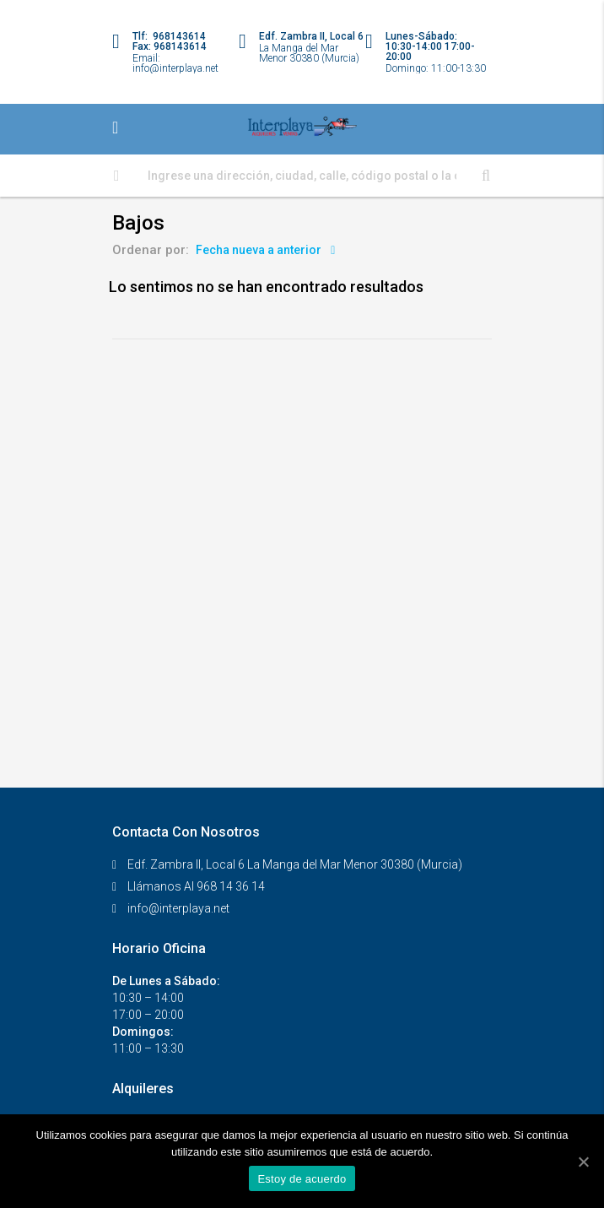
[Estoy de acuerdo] (582, 1161)
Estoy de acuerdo (301, 1179)
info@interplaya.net (178, 908)
